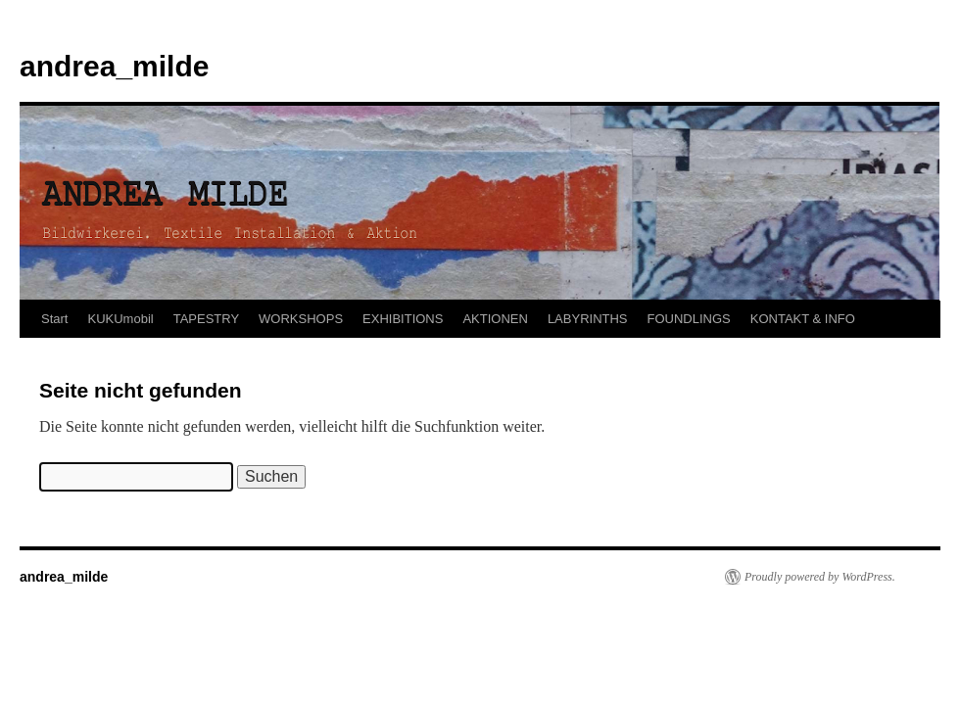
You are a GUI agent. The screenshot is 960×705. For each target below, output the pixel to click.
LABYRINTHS (588, 318)
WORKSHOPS (301, 318)
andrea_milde (114, 66)
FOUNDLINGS (689, 318)
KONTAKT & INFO (802, 318)
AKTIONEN (494, 318)
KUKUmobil (120, 318)
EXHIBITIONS (402, 318)
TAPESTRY (206, 318)
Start (54, 318)
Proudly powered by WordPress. (819, 577)
